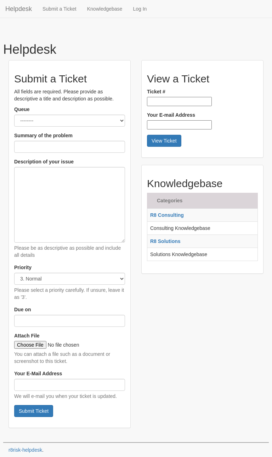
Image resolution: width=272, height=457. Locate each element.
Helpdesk (18, 8)
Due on (22, 309)
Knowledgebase (105, 9)
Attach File (27, 336)
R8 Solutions (165, 241)
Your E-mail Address (171, 115)
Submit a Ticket (59, 9)
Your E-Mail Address (38, 373)
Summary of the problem (43, 135)
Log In (140, 9)
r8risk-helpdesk (25, 450)
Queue (22, 109)
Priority (23, 267)
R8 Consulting (167, 215)
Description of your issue (44, 161)
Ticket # (156, 91)
